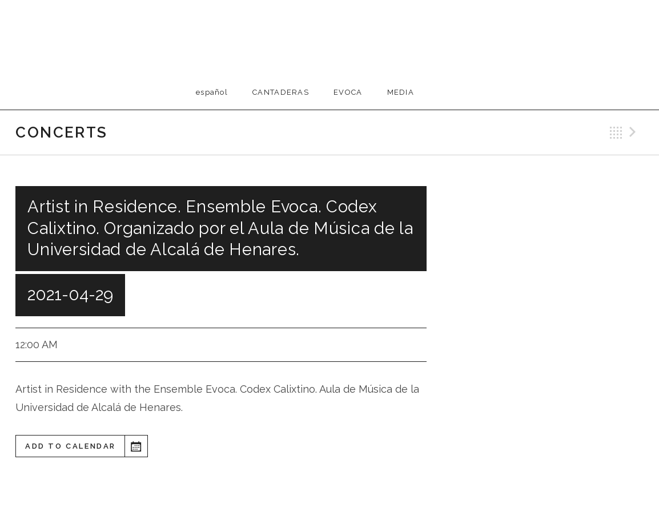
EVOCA (348, 92)
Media (401, 92)
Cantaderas (280, 92)
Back (616, 132)
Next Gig (634, 132)
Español (212, 92)
